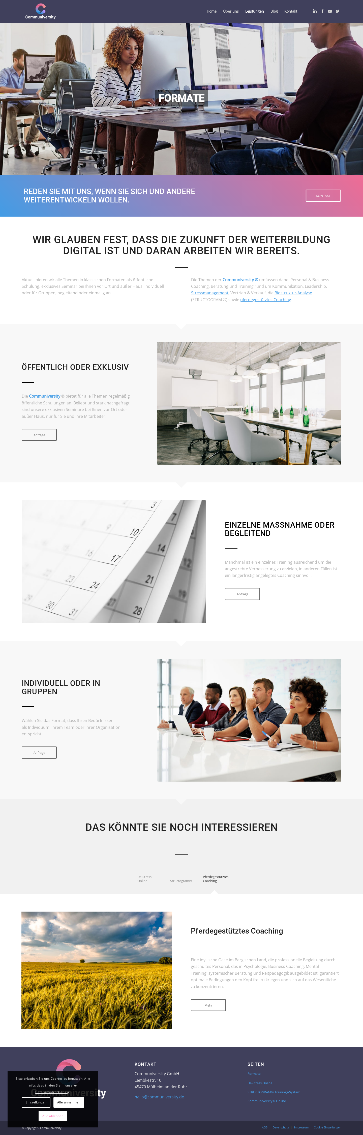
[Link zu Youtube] (330, 11)
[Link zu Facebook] (322, 11)
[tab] (148, 882)
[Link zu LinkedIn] (315, 11)
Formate (254, 1073)
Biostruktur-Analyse (293, 293)
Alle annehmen (68, 1102)
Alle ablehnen (53, 1116)
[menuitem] (211, 11)
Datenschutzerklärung (52, 1092)
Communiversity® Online (267, 1101)
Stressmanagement (209, 293)
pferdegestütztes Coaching (265, 299)
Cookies (57, 1078)
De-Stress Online (260, 1083)
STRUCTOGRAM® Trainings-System (274, 1092)
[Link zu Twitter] (337, 11)
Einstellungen (36, 1102)
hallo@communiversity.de (159, 1097)
